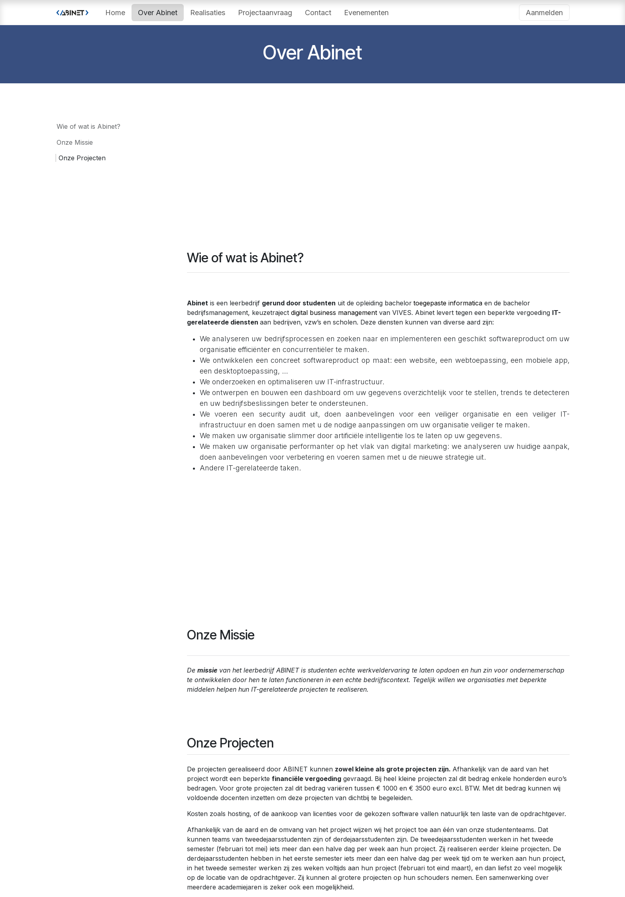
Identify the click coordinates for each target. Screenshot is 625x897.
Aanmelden (544, 12)
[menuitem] (115, 12)
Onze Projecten (82, 158)
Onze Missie (75, 142)
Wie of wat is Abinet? (88, 126)
